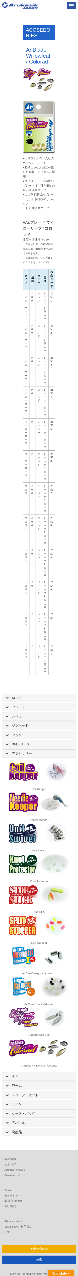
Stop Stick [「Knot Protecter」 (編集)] (39, 911)
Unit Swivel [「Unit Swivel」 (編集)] (39, 850)
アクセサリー (22, 753)
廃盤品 (17, 1132)
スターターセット (25, 1095)
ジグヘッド (20, 725)
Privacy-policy (13, 1221)
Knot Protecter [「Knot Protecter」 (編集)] (39, 881)
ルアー (17, 1076)
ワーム (17, 1085)
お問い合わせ (39, 1249)
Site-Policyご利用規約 (18, 1226)
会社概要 (10, 1206)
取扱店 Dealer (13, 1200)
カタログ (10, 1164)
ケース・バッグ (23, 1113)
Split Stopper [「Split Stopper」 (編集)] (39, 942)
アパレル (18, 1122)
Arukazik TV (12, 1175)
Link (7, 1232)
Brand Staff (11, 1195)
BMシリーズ (21, 744)
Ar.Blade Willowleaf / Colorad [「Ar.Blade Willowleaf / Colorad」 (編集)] (39, 1065)
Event (8, 1190)
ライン (17, 1104)
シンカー (18, 716)
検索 (39, 1259)
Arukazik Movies (14, 1169)
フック (17, 735)
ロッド (17, 697)
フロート (18, 707)
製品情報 (10, 1159)
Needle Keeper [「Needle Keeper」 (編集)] (39, 819)
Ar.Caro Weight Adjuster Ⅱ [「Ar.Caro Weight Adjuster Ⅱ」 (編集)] (39, 973)
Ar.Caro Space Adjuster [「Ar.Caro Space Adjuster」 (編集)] (39, 1004)
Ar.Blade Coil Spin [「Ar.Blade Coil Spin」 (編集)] (39, 1034)
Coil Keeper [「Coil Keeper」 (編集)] (39, 789)
